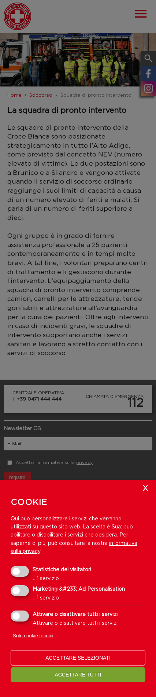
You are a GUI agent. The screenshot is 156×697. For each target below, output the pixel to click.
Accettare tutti (78, 675)
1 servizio (46, 578)
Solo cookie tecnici (33, 635)
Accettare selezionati (78, 658)
